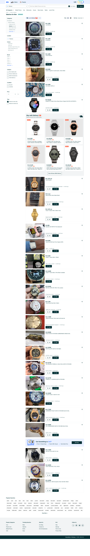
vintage (72, 517)
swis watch (34, 525)
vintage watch (57, 520)
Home (7, 29)
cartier (77, 517)
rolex (24, 517)
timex (25, 520)
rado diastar (78, 522)
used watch (67, 525)
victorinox (81, 525)
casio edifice (15, 522)
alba (81, 527)
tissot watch (75, 520)
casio (12, 517)
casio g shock (29, 522)
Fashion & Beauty (13, 29)
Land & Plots (51, 10)
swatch (15, 520)
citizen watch (9, 520)
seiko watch (36, 520)
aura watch (9, 522)
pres (62, 525)
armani (69, 520)
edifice (42, 522)
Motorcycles (28, 10)
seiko (20, 517)
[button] (33, 35)
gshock (20, 527)
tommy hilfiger (22, 522)
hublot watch (14, 527)
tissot (27, 517)
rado (16, 517)
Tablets (46, 10)
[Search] (80, 6)
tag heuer (30, 520)
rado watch (59, 517)
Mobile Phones (18, 10)
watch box (25, 527)
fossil (48, 520)
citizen (32, 517)
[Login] (75, 2)
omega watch (42, 520)
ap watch (47, 527)
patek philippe (36, 522)
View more (12, 48)
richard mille (57, 525)
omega (47, 517)
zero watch (20, 520)
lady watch (47, 522)
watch (8, 517)
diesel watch (53, 527)
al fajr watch (9, 525)
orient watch (15, 525)
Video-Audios (40, 10)
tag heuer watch (27, 525)
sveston (21, 525)
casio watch (42, 517)
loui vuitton (64, 520)
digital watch (66, 522)
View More (45, 530)
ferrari (52, 520)
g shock (36, 517)
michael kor (40, 525)
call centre (70, 527)
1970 (76, 525)
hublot (72, 525)
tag (65, 527)
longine (80, 520)
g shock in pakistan (54, 522)
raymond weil (76, 527)
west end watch (60, 527)
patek (30, 527)
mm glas (8, 527)
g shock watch (50, 525)
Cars (24, 10)
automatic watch (66, 517)
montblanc (72, 522)
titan (61, 522)
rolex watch (53, 517)
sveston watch (40, 527)
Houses (34, 10)
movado (34, 527)
